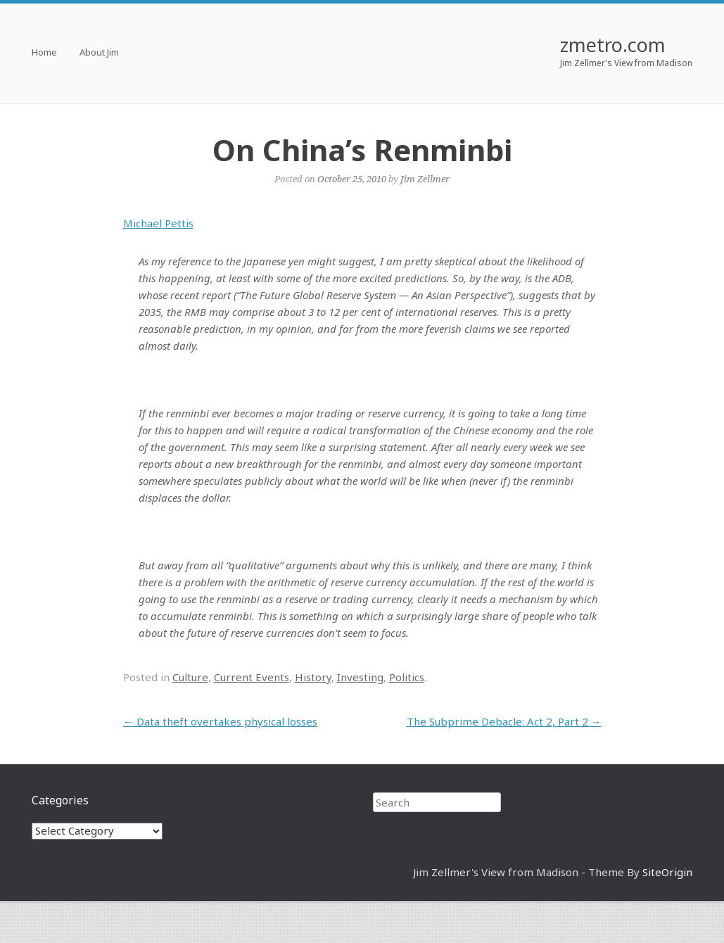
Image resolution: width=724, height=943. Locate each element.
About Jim (99, 53)
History (313, 677)
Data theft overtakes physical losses (220, 721)
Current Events (251, 677)
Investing (360, 677)
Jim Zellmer (425, 178)
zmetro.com (613, 45)
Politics (406, 677)
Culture (190, 677)
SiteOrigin (667, 872)
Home (44, 53)
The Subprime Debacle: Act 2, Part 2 (504, 721)
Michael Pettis (158, 223)
